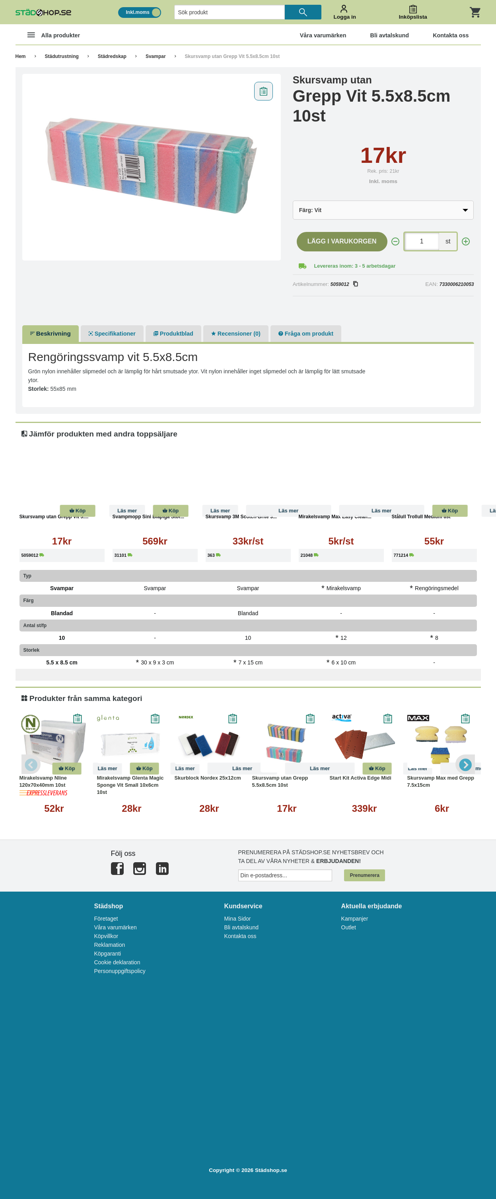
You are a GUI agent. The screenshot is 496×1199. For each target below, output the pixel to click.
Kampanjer (354, 918)
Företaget (106, 918)
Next (465, 764)
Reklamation (109, 945)
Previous (31, 764)
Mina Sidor (237, 918)
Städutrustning (62, 56)
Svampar (156, 56)
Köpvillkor (106, 936)
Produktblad (173, 333)
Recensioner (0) (236, 333)
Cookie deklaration (117, 962)
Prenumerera (364, 875)
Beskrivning (50, 333)
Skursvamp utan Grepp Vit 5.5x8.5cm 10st (232, 56)
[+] (466, 242)
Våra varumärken (115, 927)
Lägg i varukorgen (342, 241)
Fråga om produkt (305, 333)
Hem (21, 56)
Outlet (348, 927)
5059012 (344, 284)
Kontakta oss (240, 936)
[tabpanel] (151, 167)
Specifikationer (112, 333)
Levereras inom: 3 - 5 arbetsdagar (355, 266)
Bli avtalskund (241, 927)
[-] (395, 242)
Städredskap (112, 56)
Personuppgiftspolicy (119, 971)
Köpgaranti (107, 953)
